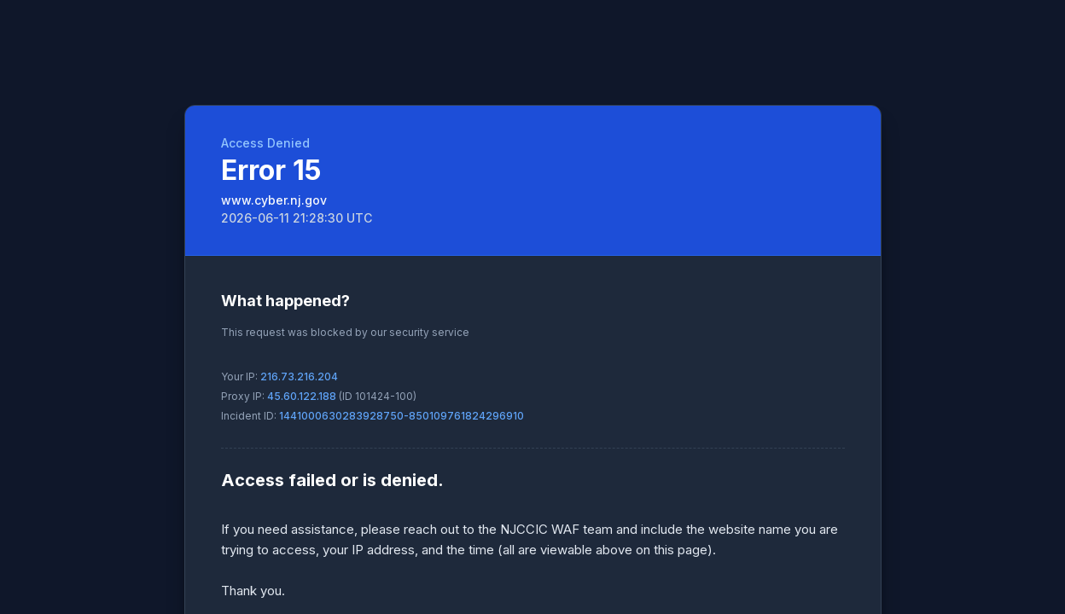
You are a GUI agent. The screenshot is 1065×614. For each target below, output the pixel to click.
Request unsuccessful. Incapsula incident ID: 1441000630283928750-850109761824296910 (532, 307)
